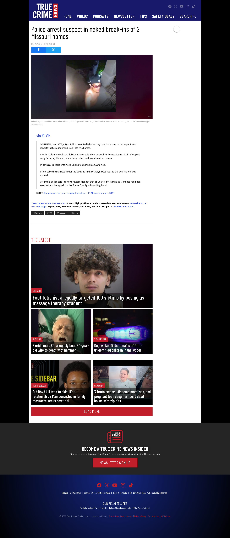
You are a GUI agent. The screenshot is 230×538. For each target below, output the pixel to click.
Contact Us (88, 492)
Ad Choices (165, 516)
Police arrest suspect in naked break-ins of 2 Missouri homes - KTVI (79, 193)
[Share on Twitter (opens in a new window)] (53, 50)
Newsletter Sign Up (115, 462)
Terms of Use (153, 516)
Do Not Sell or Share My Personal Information (148, 492)
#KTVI (49, 213)
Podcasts (101, 16)
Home (67, 16)
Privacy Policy (140, 516)
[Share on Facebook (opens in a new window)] (38, 50)
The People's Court (142, 508)
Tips (143, 16)
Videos (82, 16)
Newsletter (124, 16)
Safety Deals (163, 16)
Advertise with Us (102, 492)
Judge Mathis (126, 508)
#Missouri (61, 213)
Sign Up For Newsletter (71, 492)
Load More (92, 411)
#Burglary (37, 213)
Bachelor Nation (86, 508)
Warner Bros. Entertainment (121, 516)
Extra (97, 508)
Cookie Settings (120, 492)
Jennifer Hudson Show (110, 508)
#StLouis (74, 213)
